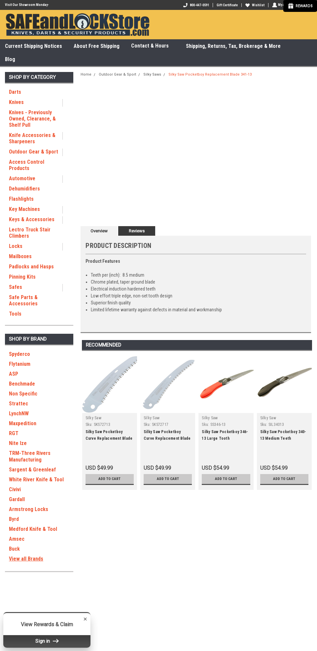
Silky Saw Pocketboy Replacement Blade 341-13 (210, 74)
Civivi (15, 489)
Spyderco (19, 354)
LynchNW (19, 413)
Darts (15, 92)
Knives (16, 102)
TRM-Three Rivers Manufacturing (30, 456)
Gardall (17, 499)
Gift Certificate (226, 5)
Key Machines (24, 209)
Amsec (16, 539)
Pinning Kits (22, 277)
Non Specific (23, 394)
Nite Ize (18, 443)
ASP (13, 374)
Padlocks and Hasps (31, 266)
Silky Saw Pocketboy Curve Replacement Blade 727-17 (167, 438)
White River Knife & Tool (36, 479)
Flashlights (21, 199)
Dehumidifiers (24, 189)
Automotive (22, 178)
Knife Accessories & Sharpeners (32, 138)
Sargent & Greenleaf (32, 469)
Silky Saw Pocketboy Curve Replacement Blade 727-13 (109, 438)
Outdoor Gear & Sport (33, 152)
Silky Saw (93, 418)
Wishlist (254, 5)
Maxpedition (22, 423)
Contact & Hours (152, 46)
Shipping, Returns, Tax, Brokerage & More (233, 46)
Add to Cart (109, 478)
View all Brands (26, 559)
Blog (10, 59)
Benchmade (22, 384)
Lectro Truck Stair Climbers (30, 232)
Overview (99, 230)
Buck (14, 549)
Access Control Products (26, 165)
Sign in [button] (47, 641)
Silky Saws (152, 74)
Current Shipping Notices (33, 46)
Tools (15, 314)
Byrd (14, 519)
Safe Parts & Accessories (23, 300)
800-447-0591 (195, 5)
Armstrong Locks (28, 509)
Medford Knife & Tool (33, 529)
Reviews (137, 230)
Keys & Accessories (31, 219)
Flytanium (19, 364)
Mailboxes (20, 256)
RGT (13, 433)
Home (86, 74)
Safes (15, 287)
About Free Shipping (97, 46)
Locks (15, 246)
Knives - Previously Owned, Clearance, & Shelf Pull (32, 118)
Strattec (18, 403)
